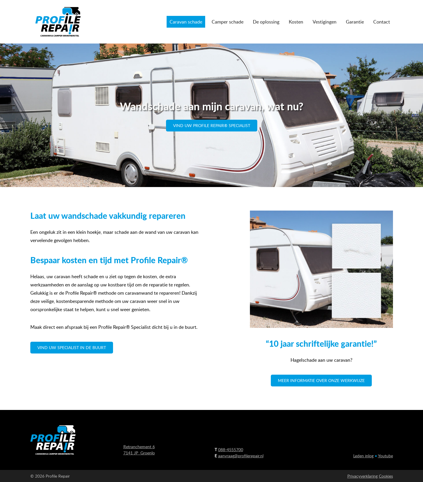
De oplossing (266, 22)
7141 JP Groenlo (139, 453)
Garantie (355, 22)
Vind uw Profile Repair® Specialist (211, 125)
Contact (381, 22)
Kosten (296, 22)
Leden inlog (363, 455)
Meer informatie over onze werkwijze (321, 380)
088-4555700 (230, 449)
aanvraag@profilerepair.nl (240, 455)
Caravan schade (186, 22)
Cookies (386, 476)
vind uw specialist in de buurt (71, 347)
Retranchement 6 (139, 446)
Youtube (385, 455)
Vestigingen (324, 22)
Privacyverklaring (362, 476)
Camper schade (227, 22)
